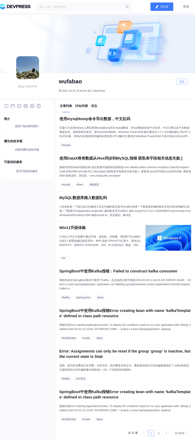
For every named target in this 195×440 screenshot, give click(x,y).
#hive (80, 184)
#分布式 (81, 378)
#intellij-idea (69, 338)
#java (100, 297)
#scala (86, 338)
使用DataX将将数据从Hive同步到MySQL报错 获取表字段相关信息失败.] (120, 158)
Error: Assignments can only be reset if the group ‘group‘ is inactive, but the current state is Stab (124, 354)
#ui (63, 257)
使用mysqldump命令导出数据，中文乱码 (94, 119)
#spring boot (83, 297)
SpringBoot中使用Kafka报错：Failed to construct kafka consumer (118, 271)
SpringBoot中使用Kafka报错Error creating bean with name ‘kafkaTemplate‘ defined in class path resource (125, 313)
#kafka (66, 297)
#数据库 (94, 184)
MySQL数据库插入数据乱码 (83, 198)
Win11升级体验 (72, 228)
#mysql (66, 145)
